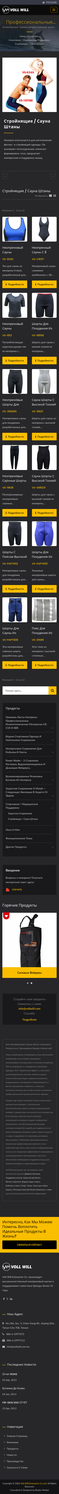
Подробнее (29, 1019)
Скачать (14, 890)
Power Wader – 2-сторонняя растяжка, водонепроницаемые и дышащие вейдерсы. (25, 764)
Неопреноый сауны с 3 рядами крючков (44, 252)
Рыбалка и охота (13, 1185)
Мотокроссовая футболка (24, 1189)
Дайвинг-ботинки (32, 1174)
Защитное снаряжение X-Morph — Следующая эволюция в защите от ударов (27, 792)
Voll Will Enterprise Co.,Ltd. (34, 1483)
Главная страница (17, 1435)
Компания (12, 1442)
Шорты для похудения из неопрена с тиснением (42, 559)
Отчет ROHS (9, 1374)
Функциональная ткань (19, 838)
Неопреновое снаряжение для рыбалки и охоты (24, 750)
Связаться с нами (17, 1467)
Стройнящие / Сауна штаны (29, 43)
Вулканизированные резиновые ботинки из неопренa (24, 778)
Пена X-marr (13, 829)
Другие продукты (16, 846)
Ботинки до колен (13, 1388)
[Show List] (55, 196)
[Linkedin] (11, 1299)
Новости (12, 1454)
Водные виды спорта (31, 1181)
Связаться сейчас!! (29, 1244)
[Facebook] (4, 1299)
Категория (33, 36)
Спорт (23, 1185)
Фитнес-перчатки (13, 1181)
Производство (15, 1461)
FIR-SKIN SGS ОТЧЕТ (14, 1402)
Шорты (9, 1189)
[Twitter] (7, 1299)
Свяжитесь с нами (44, 1189)
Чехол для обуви (40, 1185)
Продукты (13, 1448)
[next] (52, 176)
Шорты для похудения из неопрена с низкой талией (43, 331)
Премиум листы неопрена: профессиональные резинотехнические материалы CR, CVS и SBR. (26, 722)
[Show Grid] (50, 196)
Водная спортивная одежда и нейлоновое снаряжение (23, 738)
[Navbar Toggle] (54, 9)
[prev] (4, 176)
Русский (51, 2)
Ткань (29, 1185)
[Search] (25, 690)
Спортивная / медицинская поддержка (29, 40)
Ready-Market (42, 1490)
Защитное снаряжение (20, 813)
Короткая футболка (31, 1178)
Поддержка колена (14, 1178)
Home (22, 36)
